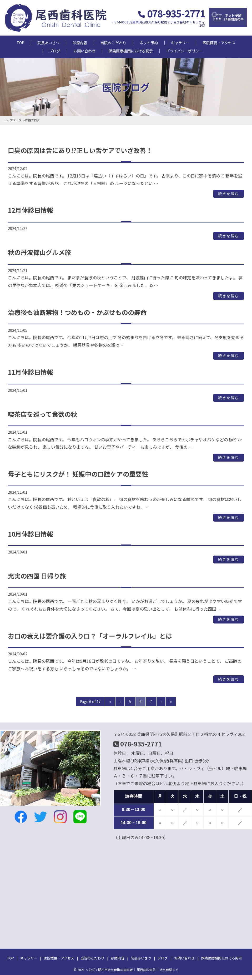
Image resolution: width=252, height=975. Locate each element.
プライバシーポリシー (184, 50)
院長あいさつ (48, 42)
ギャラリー (180, 42)
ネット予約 (148, 42)
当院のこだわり (113, 42)
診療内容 (80, 42)
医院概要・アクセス (219, 42)
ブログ (54, 50)
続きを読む (228, 194)
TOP (20, 42)
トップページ (12, 120)
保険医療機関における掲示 (131, 50)
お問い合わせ (84, 50)
